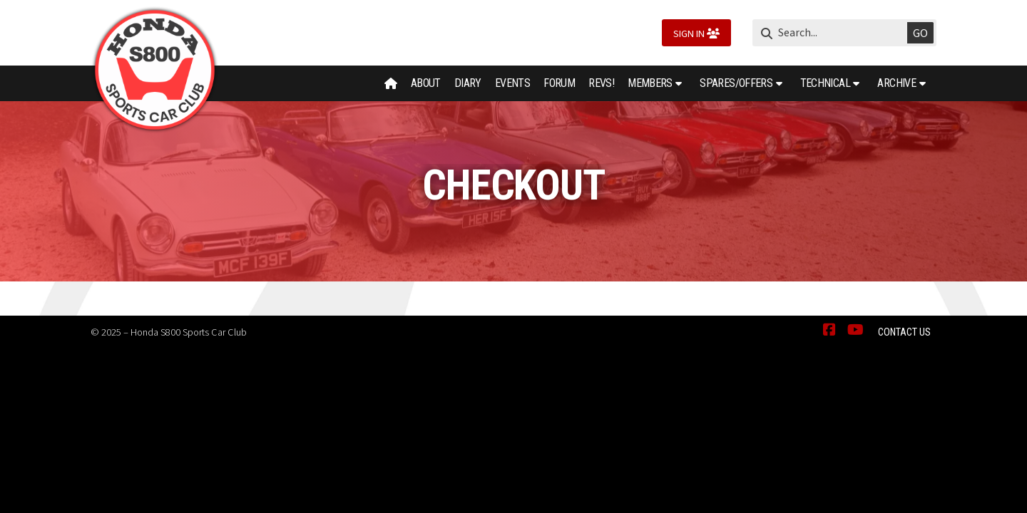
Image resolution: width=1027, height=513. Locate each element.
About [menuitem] (426, 83)
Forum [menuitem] (559, 83)
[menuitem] (391, 83)
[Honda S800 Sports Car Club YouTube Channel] (855, 331)
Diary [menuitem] (467, 83)
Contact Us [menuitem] (904, 332)
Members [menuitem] (650, 83)
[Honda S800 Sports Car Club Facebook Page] (829, 331)
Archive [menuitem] (896, 83)
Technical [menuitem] (825, 83)
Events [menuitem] (512, 83)
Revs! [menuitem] (601, 83)
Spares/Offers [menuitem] (736, 83)
